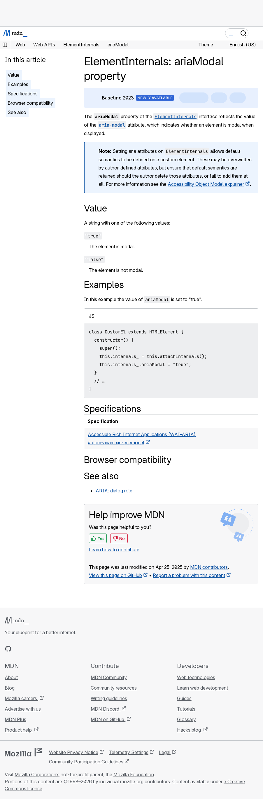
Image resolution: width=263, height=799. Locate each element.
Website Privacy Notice (73, 752)
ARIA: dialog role (114, 491)
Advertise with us (23, 709)
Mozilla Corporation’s (37, 774)
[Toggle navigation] (256, 33)
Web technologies (196, 677)
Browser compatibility (30, 103)
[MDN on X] (29, 648)
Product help (19, 730)
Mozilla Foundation (133, 774)
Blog (10, 688)
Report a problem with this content (189, 575)
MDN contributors (209, 567)
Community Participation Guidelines (86, 762)
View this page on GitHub (115, 575)
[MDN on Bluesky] (18, 648)
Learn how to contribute (114, 550)
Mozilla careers (21, 698)
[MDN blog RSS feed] (50, 648)
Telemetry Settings (128, 752)
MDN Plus (15, 719)
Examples (18, 84)
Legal (165, 752)
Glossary (186, 719)
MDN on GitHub (108, 719)
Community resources (114, 688)
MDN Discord (105, 709)
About (11, 677)
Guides (184, 698)
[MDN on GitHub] (8, 648)
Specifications (23, 94)
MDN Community (109, 677)
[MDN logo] (17, 620)
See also (17, 112)
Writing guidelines (109, 698)
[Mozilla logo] (23, 752)
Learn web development (202, 688)
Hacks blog (189, 730)
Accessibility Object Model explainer (206, 184)
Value (14, 75)
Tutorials (186, 709)
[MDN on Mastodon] (39, 648)
